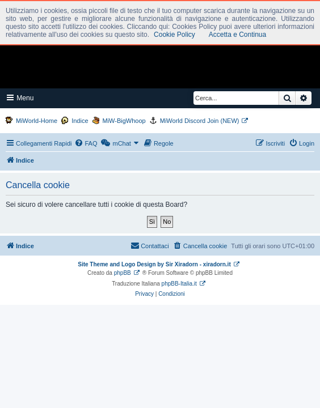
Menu (20, 98)
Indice (79, 120)
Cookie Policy (174, 35)
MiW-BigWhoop (124, 120)
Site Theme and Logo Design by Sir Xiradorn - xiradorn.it (154, 264)
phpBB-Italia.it (179, 283)
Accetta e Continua (237, 35)
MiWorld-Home (36, 120)
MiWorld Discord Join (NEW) (199, 120)
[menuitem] (85, 143)
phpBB (122, 273)
